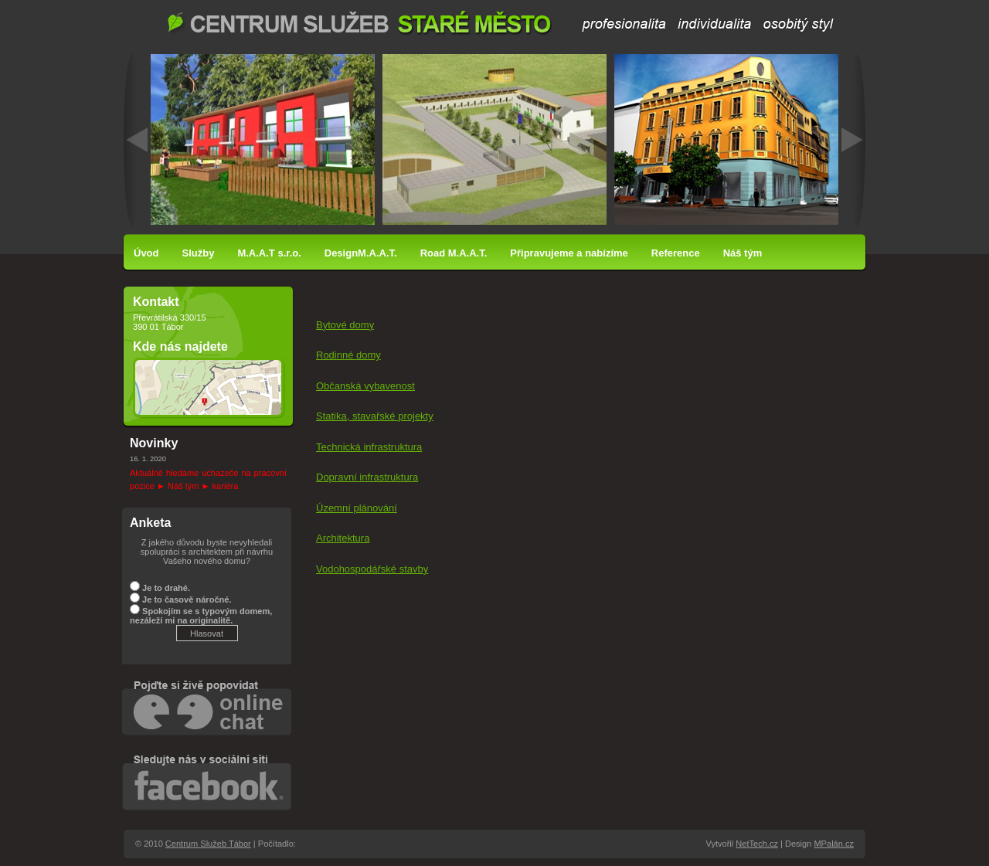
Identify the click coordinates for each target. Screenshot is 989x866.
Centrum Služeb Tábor (501, 23)
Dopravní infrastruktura (367, 477)
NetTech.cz (757, 843)
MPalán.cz (834, 843)
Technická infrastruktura (369, 447)
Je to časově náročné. (186, 599)
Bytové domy (345, 325)
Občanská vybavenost (365, 386)
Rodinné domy (348, 355)
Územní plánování (356, 508)
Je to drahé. (166, 588)
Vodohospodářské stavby (372, 569)
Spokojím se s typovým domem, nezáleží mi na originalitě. (201, 615)
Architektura (342, 538)
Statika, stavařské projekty (374, 416)
